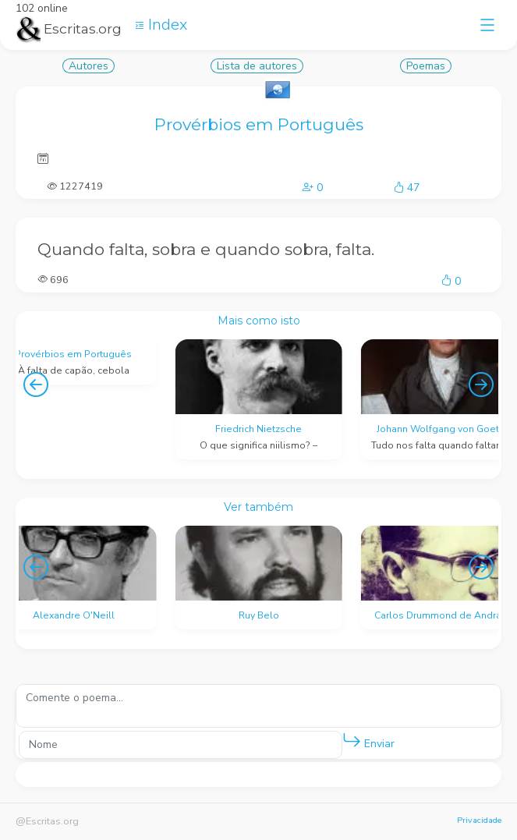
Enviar (368, 740)
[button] (351, 740)
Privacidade (479, 820)
